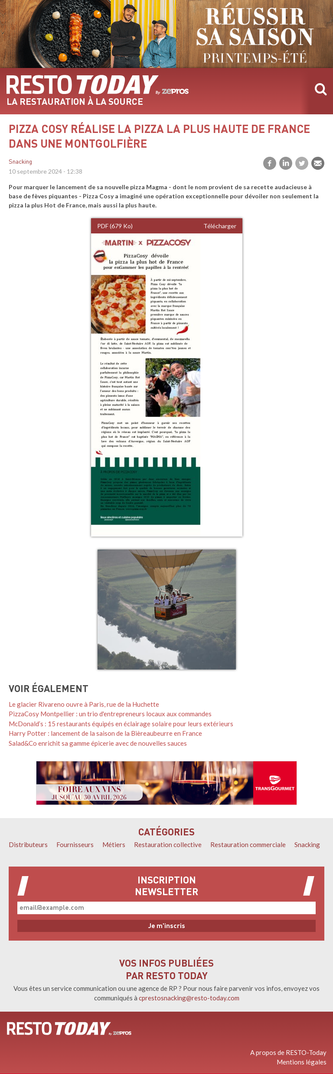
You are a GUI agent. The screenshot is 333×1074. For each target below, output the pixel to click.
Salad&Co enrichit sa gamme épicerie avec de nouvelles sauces (98, 743)
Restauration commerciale (248, 844)
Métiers (113, 844)
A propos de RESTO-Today (288, 1052)
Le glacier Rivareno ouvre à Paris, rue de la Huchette (84, 704)
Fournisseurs (75, 844)
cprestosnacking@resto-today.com (189, 998)
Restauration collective (168, 844)
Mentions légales (301, 1062)
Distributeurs (28, 844)
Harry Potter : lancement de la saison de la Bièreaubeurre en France (105, 733)
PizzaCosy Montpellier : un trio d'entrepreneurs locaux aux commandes (110, 714)
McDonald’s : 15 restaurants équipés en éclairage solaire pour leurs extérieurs (121, 724)
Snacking (20, 162)
